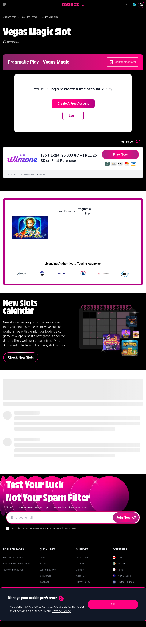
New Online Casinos (13, 569)
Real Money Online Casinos (17, 563)
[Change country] (134, 5)
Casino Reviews (48, 569)
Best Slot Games (29, 17)
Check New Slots (21, 357)
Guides (43, 563)
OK (113, 604)
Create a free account (73, 103)
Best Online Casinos (13, 557)
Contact (80, 563)
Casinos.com (10, 17)
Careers (80, 569)
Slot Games (45, 576)
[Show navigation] (5, 5)
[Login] (141, 5)
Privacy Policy (83, 582)
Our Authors (82, 557)
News (42, 557)
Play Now (115, 155)
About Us (81, 576)
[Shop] (127, 5)
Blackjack (44, 582)
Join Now (126, 517)
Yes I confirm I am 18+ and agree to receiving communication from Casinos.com (44, 528)
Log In (73, 115)
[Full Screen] (130, 142)
